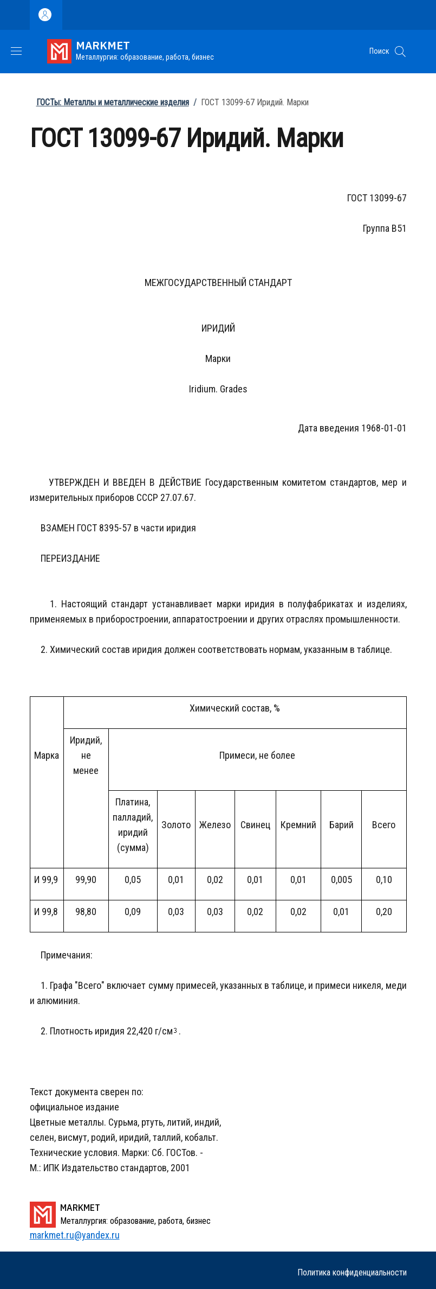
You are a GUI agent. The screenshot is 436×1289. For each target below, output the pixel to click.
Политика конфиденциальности (352, 1272)
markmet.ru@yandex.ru (75, 1235)
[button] (400, 51)
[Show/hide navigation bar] (16, 51)
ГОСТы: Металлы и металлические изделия (112, 102)
